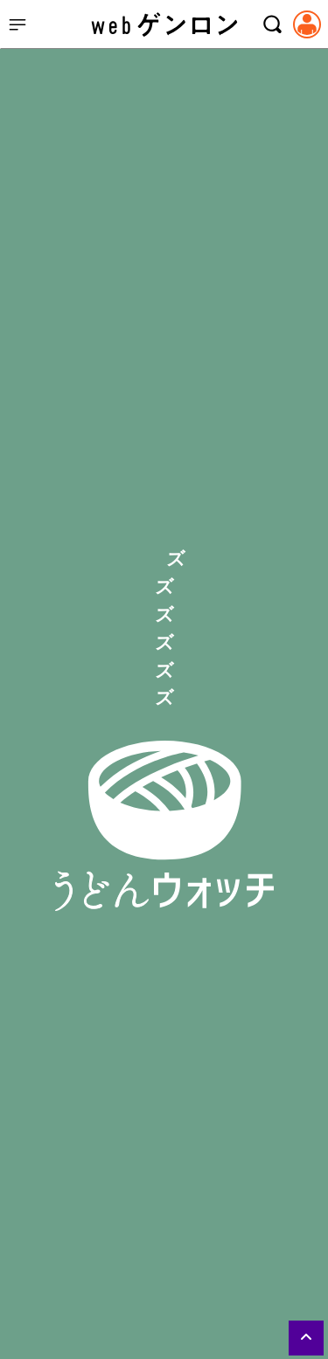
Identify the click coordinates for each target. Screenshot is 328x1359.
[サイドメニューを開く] (17, 24)
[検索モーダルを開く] (272, 24)
